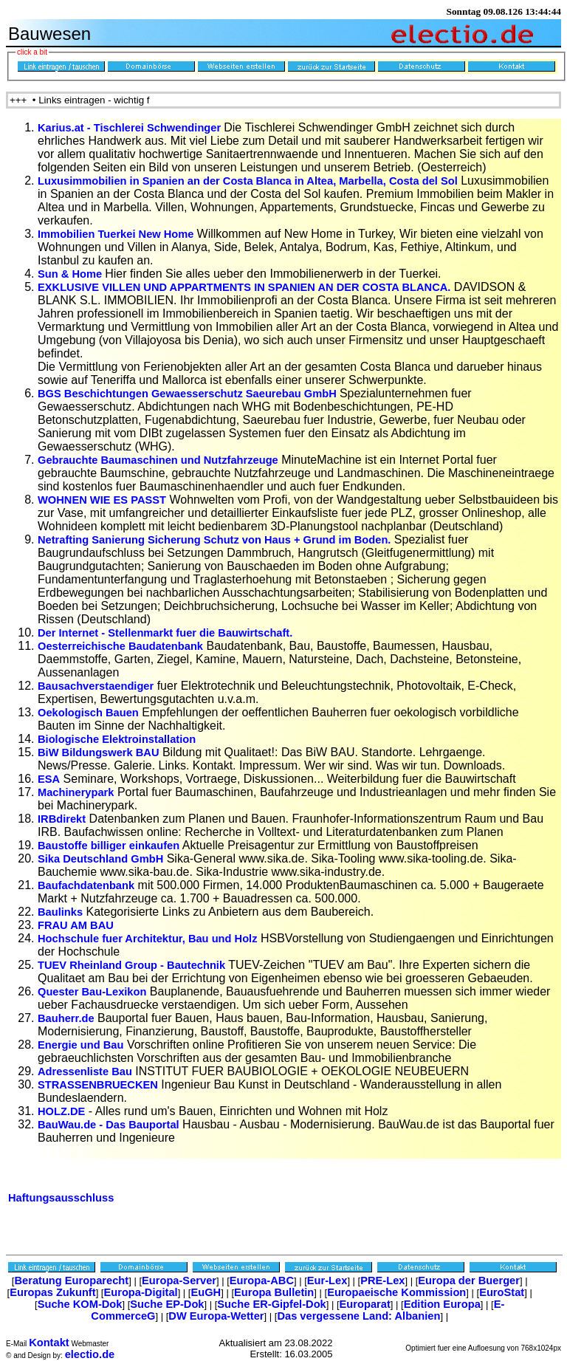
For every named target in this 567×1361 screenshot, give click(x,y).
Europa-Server (179, 1267)
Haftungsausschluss (61, 1184)
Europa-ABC (262, 1267)
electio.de (90, 1341)
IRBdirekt (62, 806)
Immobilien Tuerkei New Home (117, 221)
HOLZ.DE (61, 1098)
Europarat (365, 1291)
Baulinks (60, 899)
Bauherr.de (66, 1005)
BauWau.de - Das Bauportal (108, 1111)
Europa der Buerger (469, 1267)
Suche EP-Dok (167, 1291)
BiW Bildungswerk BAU (98, 739)
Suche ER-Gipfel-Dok (271, 1291)
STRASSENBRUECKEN (98, 1071)
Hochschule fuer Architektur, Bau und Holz (148, 925)
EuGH (205, 1279)
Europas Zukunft (52, 1279)
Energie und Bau (80, 1032)
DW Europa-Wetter (216, 1303)
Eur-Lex (327, 1267)
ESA (49, 766)
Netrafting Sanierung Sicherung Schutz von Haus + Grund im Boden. (214, 526)
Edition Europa (442, 1291)
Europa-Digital (140, 1279)
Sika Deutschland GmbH (100, 845)
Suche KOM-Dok (80, 1291)
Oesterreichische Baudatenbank (120, 633)
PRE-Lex (382, 1267)
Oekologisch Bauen (88, 699)
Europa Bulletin (274, 1279)
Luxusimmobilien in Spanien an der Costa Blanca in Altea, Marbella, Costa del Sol (248, 168)
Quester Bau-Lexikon (92, 978)
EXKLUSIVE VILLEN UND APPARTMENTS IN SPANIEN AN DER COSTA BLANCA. (244, 274)
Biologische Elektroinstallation (117, 726)
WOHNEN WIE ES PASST (102, 487)
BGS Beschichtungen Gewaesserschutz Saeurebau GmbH (189, 380)
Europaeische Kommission (396, 1279)
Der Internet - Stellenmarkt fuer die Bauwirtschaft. (165, 619)
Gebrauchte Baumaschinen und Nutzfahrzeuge (158, 447)
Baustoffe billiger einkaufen (108, 832)
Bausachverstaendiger (96, 673)
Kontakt (49, 1329)
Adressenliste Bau (85, 1058)
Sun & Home (71, 261)
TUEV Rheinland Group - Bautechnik (131, 952)
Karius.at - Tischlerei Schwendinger (131, 114)
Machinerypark (76, 779)
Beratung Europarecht (71, 1267)
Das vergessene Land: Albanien (358, 1303)
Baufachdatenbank (86, 872)
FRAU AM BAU (76, 912)
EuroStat (501, 1279)
